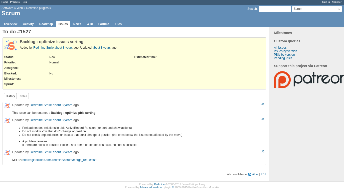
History (10, 96)
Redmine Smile (43, 47)
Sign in (326, 2)
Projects (15, 2)
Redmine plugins (37, 8)
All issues (280, 47)
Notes (23, 96)
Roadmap (46, 24)
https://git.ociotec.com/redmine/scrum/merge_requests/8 (60, 160)
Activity (28, 24)
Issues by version (285, 51)
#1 (262, 104)
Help (24, 2)
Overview (10, 24)
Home (5, 2)
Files (118, 24)
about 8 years (64, 47)
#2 (262, 119)
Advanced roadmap (151, 187)
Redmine (159, 184)
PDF (263, 174)
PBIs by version (284, 54)
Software (7, 8)
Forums (103, 24)
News (77, 24)
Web (20, 8)
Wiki (90, 24)
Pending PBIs (283, 58)
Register (336, 2)
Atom (255, 174)
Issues (63, 24)
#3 (262, 151)
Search (252, 9)
